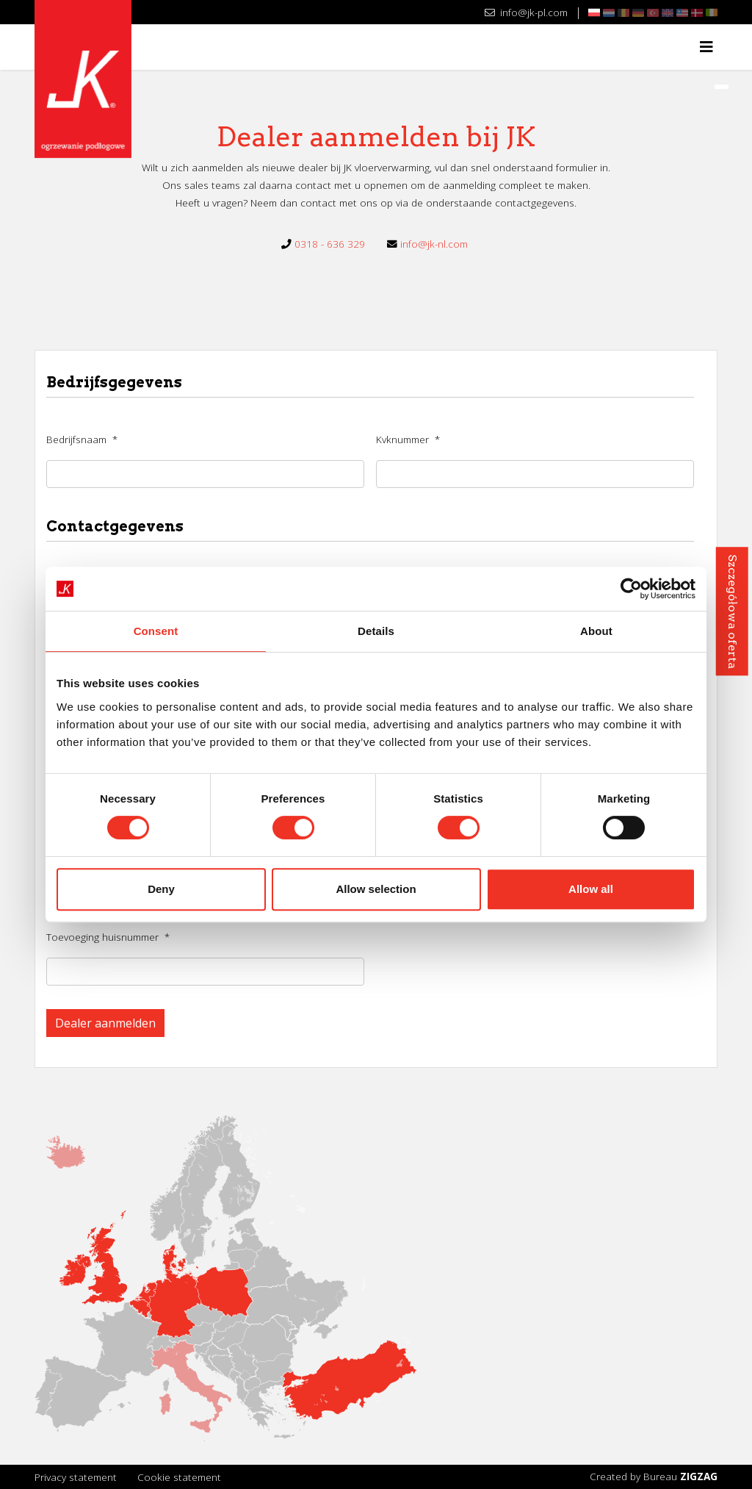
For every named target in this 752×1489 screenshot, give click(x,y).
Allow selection (376, 889)
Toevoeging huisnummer (108, 937)
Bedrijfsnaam (82, 439)
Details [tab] (376, 631)
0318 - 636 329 (329, 244)
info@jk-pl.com (526, 12)
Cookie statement (179, 1477)
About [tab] (596, 631)
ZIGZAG (698, 1476)
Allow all (590, 889)
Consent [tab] (156, 631)
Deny (161, 889)
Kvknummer (408, 439)
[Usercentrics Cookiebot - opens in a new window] (631, 589)
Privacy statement (76, 1477)
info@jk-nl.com (434, 244)
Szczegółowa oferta (732, 612)
